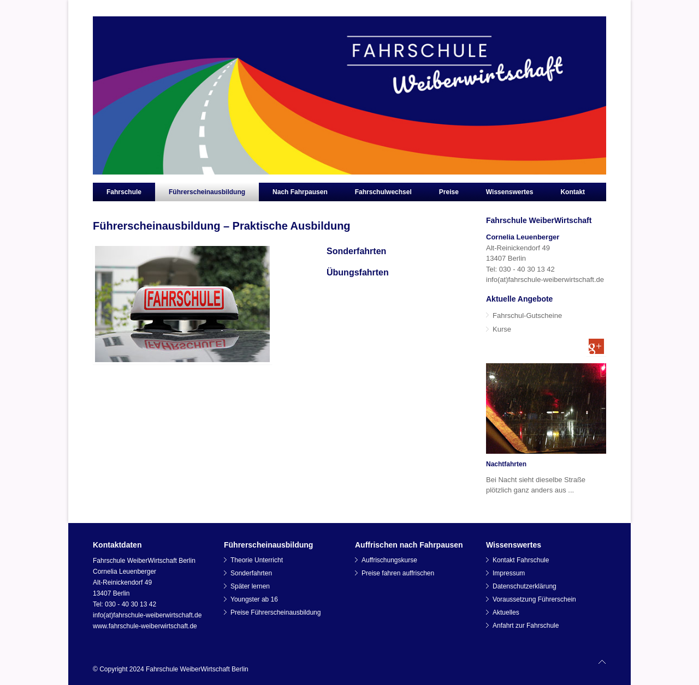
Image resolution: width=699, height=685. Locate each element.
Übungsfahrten (358, 272)
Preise (449, 192)
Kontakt (572, 192)
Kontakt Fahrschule (521, 560)
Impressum (509, 573)
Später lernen (250, 586)
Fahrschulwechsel (383, 192)
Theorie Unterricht (256, 560)
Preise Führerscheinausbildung (275, 612)
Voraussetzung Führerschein (534, 599)
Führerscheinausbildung (207, 192)
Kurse (502, 329)
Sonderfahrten (356, 251)
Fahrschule (123, 192)
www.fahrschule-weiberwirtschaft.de (145, 626)
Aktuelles (506, 612)
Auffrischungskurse (389, 560)
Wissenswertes (510, 192)
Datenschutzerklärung (524, 586)
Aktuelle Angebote (519, 299)
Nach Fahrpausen (300, 192)
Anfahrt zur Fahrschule (526, 625)
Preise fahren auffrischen (398, 573)
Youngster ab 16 (254, 599)
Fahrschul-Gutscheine (527, 315)
